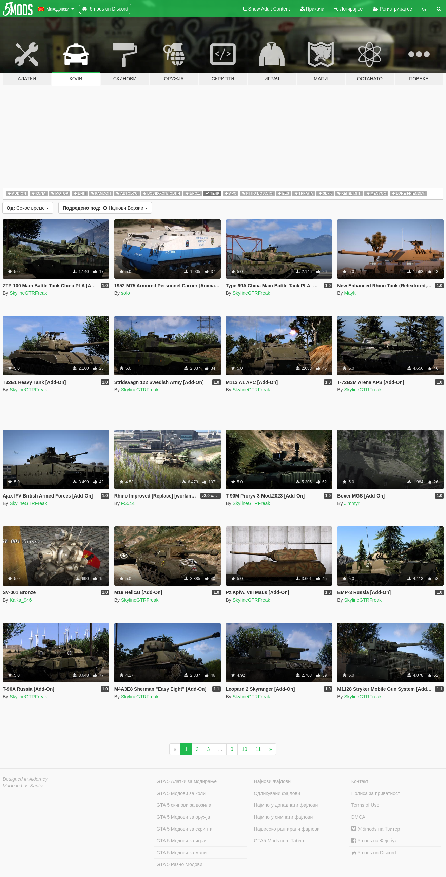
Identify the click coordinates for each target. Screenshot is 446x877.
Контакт (359, 781)
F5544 (128, 503)
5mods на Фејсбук (374, 841)
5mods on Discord (373, 853)
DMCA (358, 817)
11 (258, 749)
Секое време (28, 208)
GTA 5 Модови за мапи (181, 852)
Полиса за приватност (375, 793)
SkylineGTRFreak (28, 293)
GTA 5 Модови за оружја (183, 817)
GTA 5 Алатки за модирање (186, 781)
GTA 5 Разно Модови (179, 864)
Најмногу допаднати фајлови (286, 805)
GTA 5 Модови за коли (181, 793)
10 (244, 749)
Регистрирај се (392, 9)
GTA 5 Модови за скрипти (184, 829)
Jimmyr (351, 503)
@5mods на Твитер (375, 829)
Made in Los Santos (24, 785)
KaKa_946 (20, 600)
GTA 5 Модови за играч (182, 840)
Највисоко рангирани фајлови (287, 829)
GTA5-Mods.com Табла (279, 840)
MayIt (349, 293)
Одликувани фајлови (277, 793)
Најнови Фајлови (272, 781)
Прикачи (312, 9)
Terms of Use (365, 805)
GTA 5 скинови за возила (183, 805)
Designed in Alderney (25, 779)
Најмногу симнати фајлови (283, 817)
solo (125, 293)
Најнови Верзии (105, 208)
